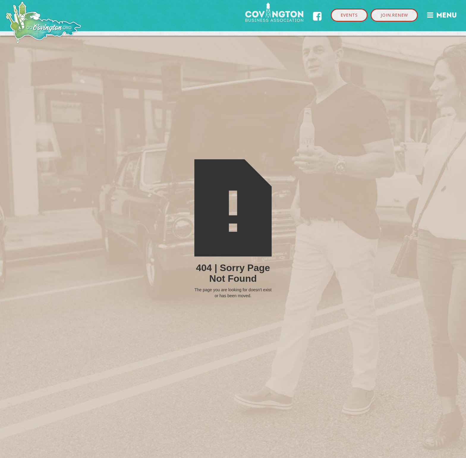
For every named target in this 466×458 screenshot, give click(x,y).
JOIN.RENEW (394, 15)
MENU (442, 14)
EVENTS (349, 15)
